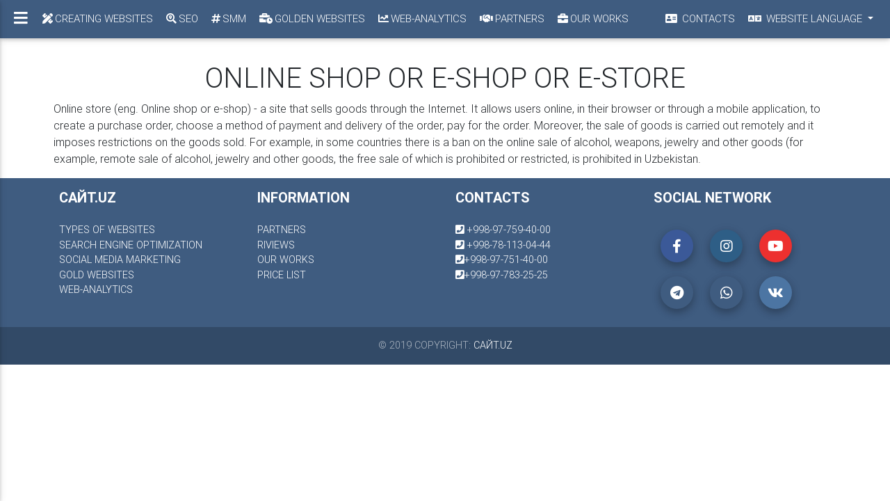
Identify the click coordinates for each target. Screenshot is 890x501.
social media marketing (120, 259)
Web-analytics (421, 18)
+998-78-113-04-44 (503, 245)
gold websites (96, 275)
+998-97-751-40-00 (501, 259)
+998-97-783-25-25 (501, 275)
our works (285, 259)
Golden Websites (311, 18)
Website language (805, 18)
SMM (227, 18)
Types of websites (107, 229)
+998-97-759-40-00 (503, 229)
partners (281, 229)
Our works (592, 18)
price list (281, 275)
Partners (511, 18)
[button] (677, 246)
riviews (276, 245)
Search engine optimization (130, 245)
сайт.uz (493, 345)
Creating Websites (96, 18)
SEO (181, 18)
